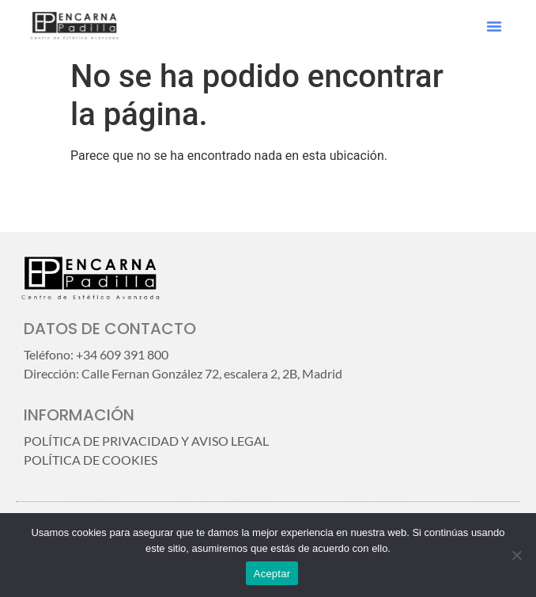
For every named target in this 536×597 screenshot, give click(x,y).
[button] (494, 26)
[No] (516, 555)
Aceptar (272, 574)
